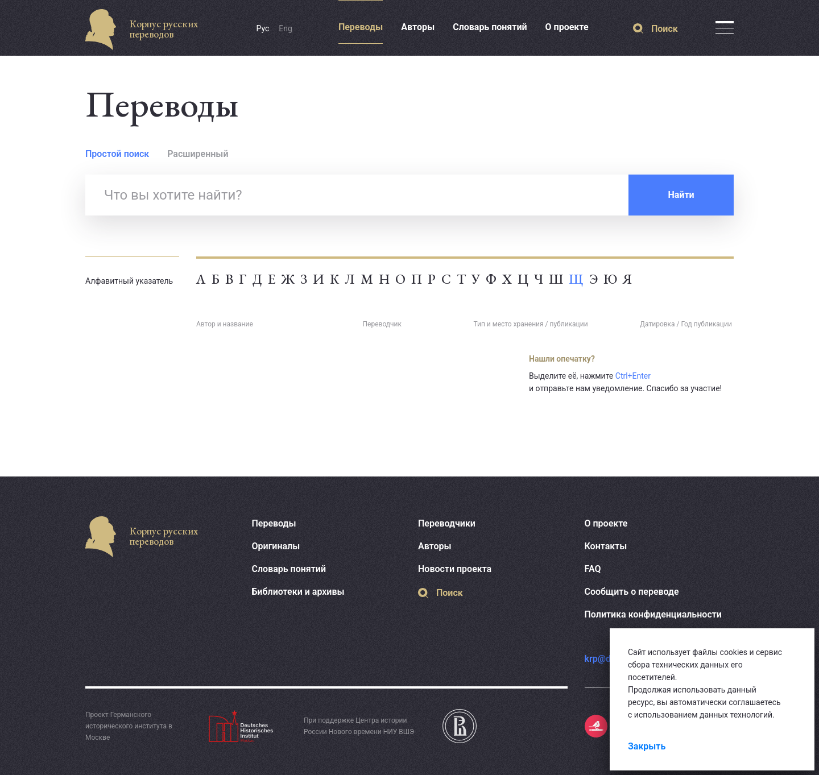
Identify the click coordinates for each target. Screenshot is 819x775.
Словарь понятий (490, 27)
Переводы (360, 27)
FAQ (593, 568)
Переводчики (446, 523)
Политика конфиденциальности (653, 614)
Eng (285, 28)
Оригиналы (276, 546)
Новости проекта (454, 568)
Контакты (606, 546)
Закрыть (646, 746)
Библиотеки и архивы (298, 591)
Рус (263, 28)
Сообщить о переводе (632, 591)
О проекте (567, 27)
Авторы (418, 27)
